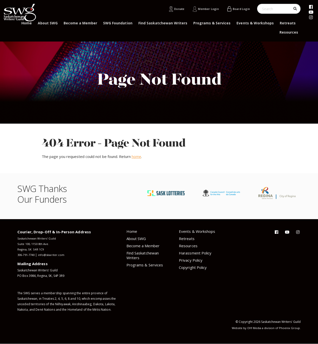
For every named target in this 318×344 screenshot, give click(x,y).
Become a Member (80, 23)
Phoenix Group (289, 328)
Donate (173, 8)
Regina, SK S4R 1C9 (31, 249)
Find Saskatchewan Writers (163, 23)
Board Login (240, 8)
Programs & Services (212, 23)
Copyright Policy (193, 267)
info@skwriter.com (53, 255)
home (136, 156)
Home (26, 23)
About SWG (48, 23)
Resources (288, 32)
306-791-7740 (27, 255)
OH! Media (252, 328)
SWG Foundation (117, 23)
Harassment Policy (195, 252)
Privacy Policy (190, 260)
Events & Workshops (255, 23)
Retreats (288, 23)
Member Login (204, 8)
